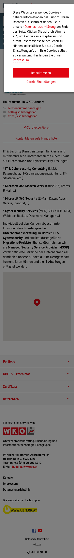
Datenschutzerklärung (40, 26)
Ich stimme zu (41, 73)
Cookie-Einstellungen (41, 82)
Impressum (21, 60)
